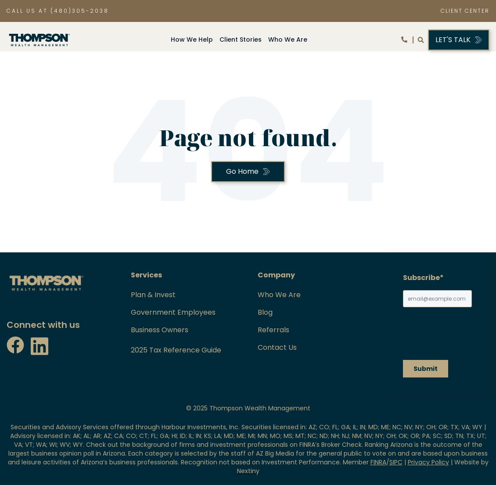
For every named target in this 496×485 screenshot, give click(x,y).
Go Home (242, 171)
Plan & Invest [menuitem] (153, 294)
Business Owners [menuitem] (159, 330)
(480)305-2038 (79, 10)
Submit (425, 368)
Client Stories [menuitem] (240, 39)
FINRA (378, 462)
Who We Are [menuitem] (287, 39)
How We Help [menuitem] (192, 39)
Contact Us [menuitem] (277, 347)
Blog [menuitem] (265, 312)
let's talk (453, 40)
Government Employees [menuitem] (173, 312)
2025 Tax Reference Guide (176, 350)
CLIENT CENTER (465, 10)
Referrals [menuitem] (273, 330)
